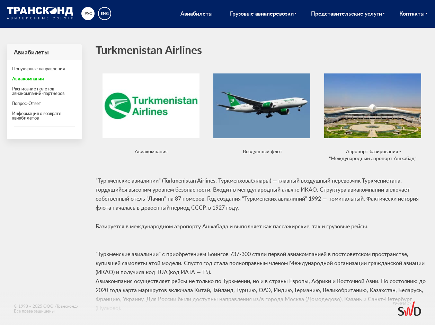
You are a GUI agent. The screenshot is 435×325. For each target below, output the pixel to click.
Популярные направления (38, 68)
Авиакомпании (28, 79)
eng (105, 13)
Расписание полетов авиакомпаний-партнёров (38, 91)
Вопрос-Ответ (26, 103)
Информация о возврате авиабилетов (36, 115)
